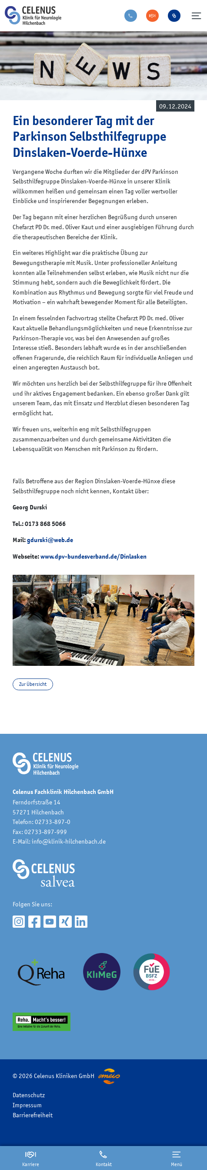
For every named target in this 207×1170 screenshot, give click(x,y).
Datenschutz (29, 1095)
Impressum (27, 1105)
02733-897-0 (52, 821)
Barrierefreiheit (33, 1115)
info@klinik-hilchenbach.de (69, 841)
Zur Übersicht (33, 684)
